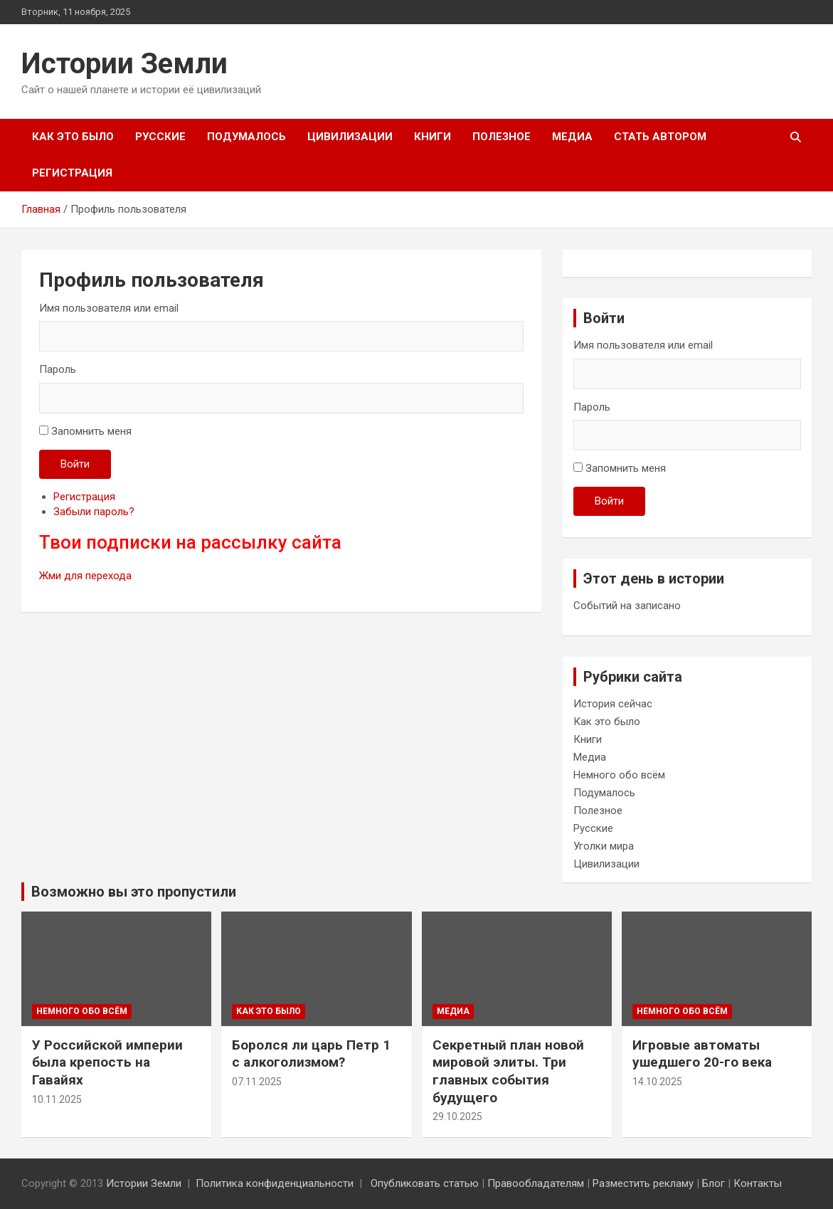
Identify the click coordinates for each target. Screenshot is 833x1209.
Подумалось (246, 136)
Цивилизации (350, 136)
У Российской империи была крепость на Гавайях (107, 1062)
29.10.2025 (457, 1116)
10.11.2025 (57, 1099)
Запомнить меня (91, 431)
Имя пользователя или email (109, 308)
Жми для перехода (85, 575)
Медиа (572, 136)
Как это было (73, 136)
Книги (432, 136)
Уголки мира (603, 846)
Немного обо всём (619, 775)
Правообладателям (535, 1183)
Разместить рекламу (643, 1183)
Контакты (757, 1183)
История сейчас (612, 703)
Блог (713, 1183)
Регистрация (72, 173)
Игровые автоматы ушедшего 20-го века (702, 1054)
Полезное (501, 136)
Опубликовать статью (425, 1183)
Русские (160, 136)
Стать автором (660, 136)
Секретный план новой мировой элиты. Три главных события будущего (508, 1071)
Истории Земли (124, 63)
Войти (75, 464)
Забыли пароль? (93, 511)
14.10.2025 (657, 1081)
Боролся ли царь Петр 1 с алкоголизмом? (311, 1054)
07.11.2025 (257, 1081)
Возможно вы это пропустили (133, 891)
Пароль (57, 369)
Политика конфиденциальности (275, 1183)
